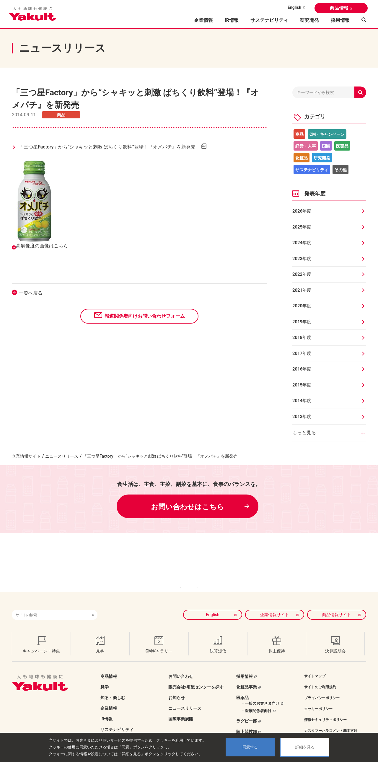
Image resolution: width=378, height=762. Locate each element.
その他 (340, 169)
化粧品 (301, 158)
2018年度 (301, 337)
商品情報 (339, 8)
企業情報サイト (26, 456)
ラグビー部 (246, 712)
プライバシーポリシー (322, 689)
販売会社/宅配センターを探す (196, 678)
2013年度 (301, 416)
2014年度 (301, 400)
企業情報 (108, 699)
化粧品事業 (246, 678)
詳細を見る (305, 747)
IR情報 (106, 710)
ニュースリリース (61, 456)
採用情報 (340, 20)
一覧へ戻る (31, 293)
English (294, 7)
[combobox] (50, 606)
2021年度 (301, 290)
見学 (104, 678)
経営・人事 (305, 146)
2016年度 (301, 369)
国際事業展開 (180, 710)
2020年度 (301, 306)
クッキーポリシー (318, 700)
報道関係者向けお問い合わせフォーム (145, 316)
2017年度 (301, 353)
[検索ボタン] (93, 606)
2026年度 (301, 211)
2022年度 (301, 274)
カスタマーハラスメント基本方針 (330, 722)
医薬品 (342, 146)
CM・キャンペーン (327, 134)
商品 (299, 134)
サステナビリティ (269, 20)
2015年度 (301, 385)
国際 (326, 146)
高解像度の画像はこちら (42, 246)
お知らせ (176, 688)
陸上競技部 (246, 722)
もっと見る (304, 432)
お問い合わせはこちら (187, 507)
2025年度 (301, 227)
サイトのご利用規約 (320, 678)
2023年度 (301, 258)
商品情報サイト (336, 605)
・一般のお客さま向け (260, 694)
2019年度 (301, 321)
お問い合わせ (180, 667)
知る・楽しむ (112, 688)
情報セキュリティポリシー (325, 711)
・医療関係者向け (256, 702)
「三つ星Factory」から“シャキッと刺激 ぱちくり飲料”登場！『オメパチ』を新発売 (107, 147)
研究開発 (309, 20)
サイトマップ (314, 667)
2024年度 (301, 242)
